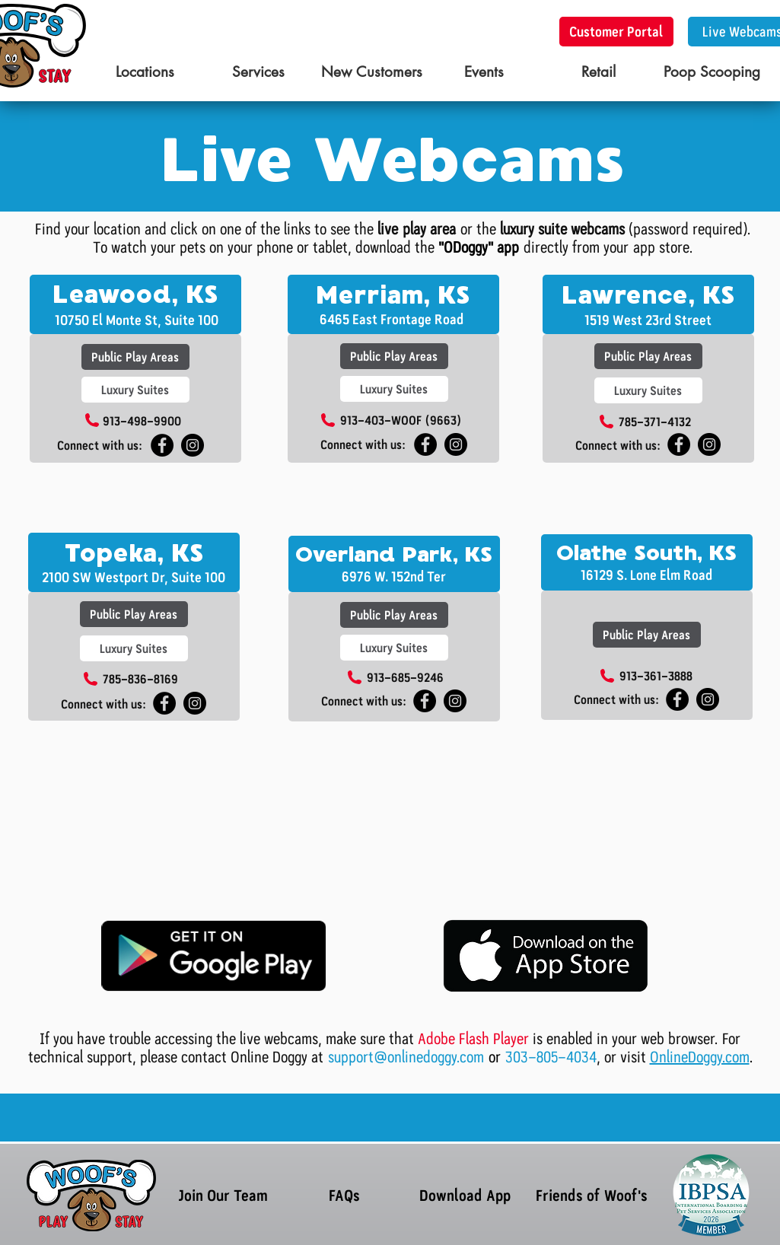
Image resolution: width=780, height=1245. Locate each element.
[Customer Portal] (616, 31)
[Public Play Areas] (135, 357)
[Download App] (465, 1195)
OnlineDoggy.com (700, 1057)
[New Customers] (371, 73)
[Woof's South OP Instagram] (455, 700)
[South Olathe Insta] (707, 699)
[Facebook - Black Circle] (425, 444)
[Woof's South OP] (424, 700)
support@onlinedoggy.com (408, 1057)
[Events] (484, 73)
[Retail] (598, 73)
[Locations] (145, 73)
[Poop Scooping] (712, 73)
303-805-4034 (551, 1057)
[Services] (258, 73)
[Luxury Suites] (135, 390)
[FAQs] (344, 1195)
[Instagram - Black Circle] (192, 445)
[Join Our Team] (223, 1195)
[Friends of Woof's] (592, 1195)
